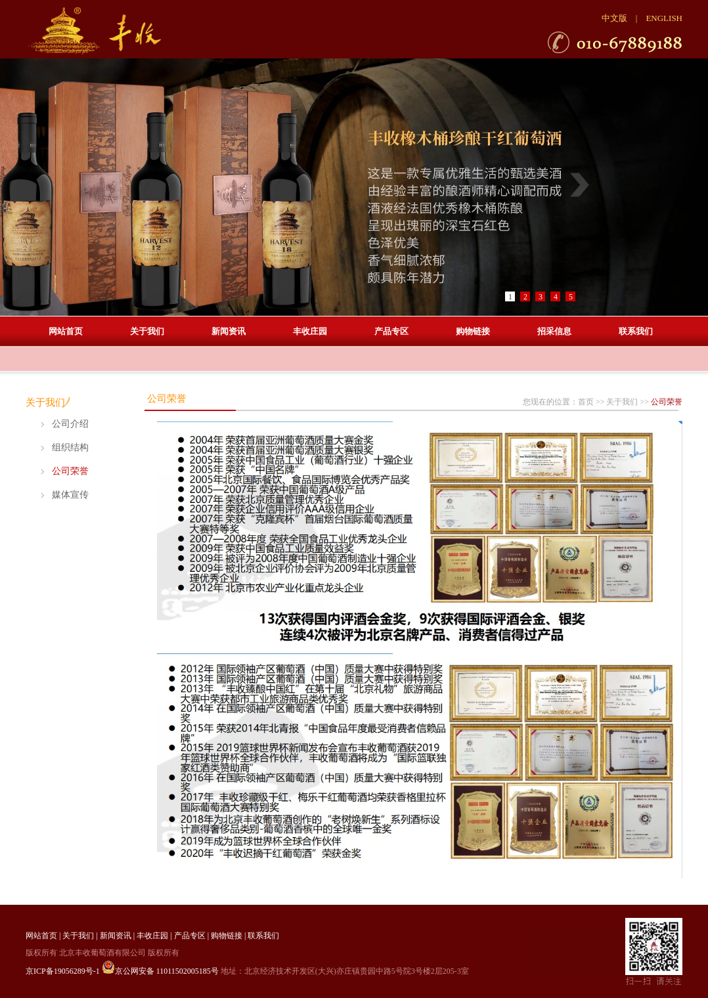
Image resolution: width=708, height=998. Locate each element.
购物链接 (473, 331)
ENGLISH (664, 18)
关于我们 (147, 331)
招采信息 (554, 331)
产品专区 (391, 331)
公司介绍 (70, 424)
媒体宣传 (70, 495)
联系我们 (636, 331)
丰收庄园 (310, 331)
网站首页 (66, 331)
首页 (586, 401)
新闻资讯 (228, 331)
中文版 (614, 18)
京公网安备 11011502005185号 (160, 971)
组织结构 (70, 447)
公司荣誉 (70, 471)
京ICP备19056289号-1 (63, 971)
